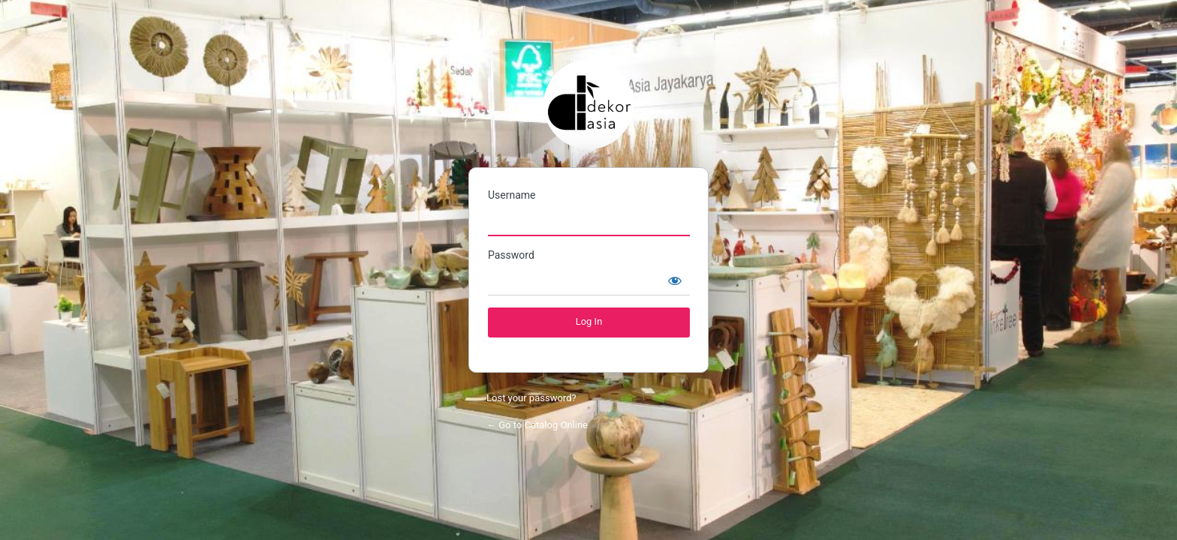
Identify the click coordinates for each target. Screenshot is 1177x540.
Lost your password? (531, 398)
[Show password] (675, 281)
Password (511, 255)
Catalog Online (588, 103)
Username (512, 195)
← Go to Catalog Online (537, 424)
